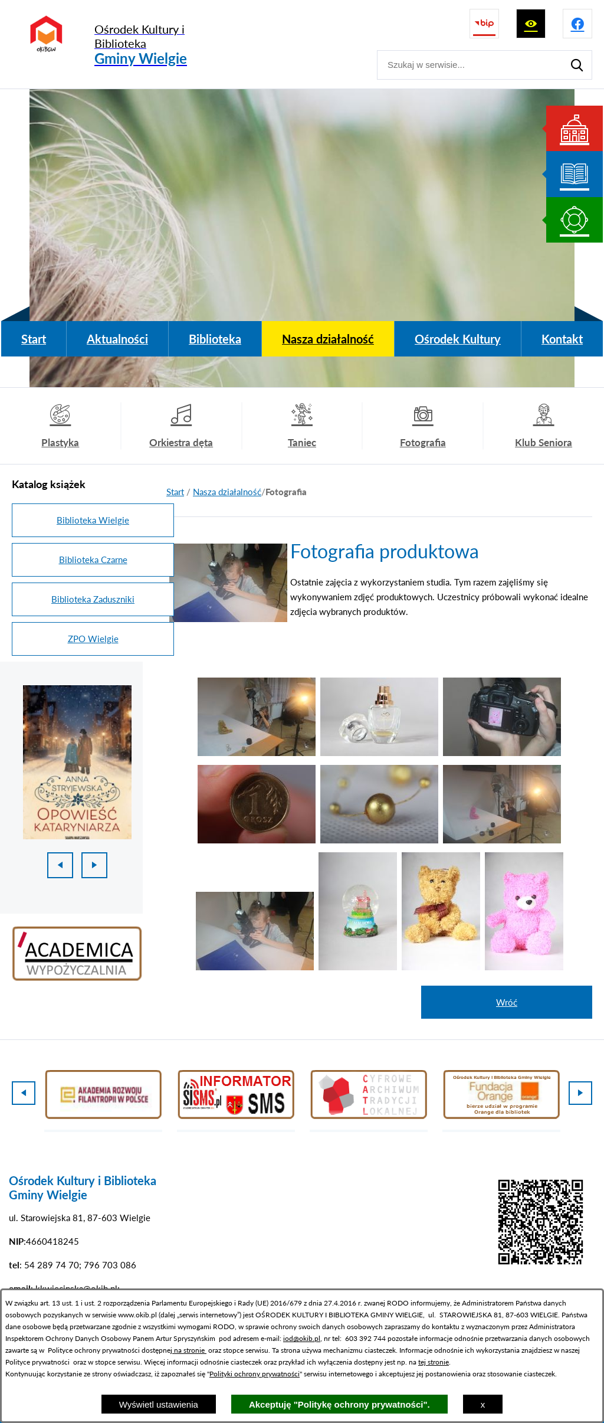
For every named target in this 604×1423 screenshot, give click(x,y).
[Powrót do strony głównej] (175, 492)
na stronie (189, 1350)
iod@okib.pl (301, 1338)
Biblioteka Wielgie (93, 520)
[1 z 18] (77, 762)
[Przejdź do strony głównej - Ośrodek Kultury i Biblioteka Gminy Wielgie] (122, 44)
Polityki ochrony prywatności (254, 1373)
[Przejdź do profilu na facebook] (577, 23)
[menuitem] (33, 338)
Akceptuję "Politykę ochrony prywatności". (339, 1404)
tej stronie (433, 1361)
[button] (257, 752)
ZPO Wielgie (93, 638)
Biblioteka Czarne (93, 559)
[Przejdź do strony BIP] (484, 23)
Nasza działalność (227, 491)
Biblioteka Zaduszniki (92, 599)
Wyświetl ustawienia (158, 1404)
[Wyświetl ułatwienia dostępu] (531, 23)
